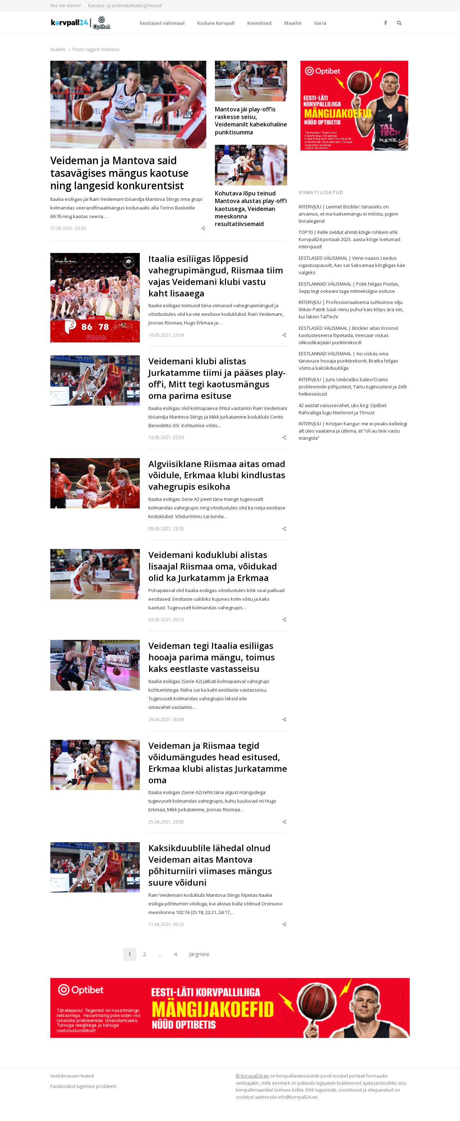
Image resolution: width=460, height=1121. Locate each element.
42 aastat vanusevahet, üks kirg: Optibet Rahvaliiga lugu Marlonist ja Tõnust (342, 409)
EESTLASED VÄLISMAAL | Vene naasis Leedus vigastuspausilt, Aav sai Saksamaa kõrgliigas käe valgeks (352, 265)
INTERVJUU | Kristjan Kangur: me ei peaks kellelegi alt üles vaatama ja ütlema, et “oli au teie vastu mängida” (353, 430)
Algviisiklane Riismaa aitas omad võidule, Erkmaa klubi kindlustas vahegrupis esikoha (216, 475)
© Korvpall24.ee (252, 1076)
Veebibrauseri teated (72, 1076)
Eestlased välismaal (162, 23)
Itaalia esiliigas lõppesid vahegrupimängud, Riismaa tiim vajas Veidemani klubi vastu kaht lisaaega (215, 276)
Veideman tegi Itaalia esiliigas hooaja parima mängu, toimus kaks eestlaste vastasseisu (211, 657)
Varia (320, 23)
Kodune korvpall (216, 23)
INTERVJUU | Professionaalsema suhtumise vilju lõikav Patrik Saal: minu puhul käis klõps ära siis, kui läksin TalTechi (351, 309)
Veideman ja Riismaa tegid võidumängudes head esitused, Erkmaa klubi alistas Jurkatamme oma (217, 763)
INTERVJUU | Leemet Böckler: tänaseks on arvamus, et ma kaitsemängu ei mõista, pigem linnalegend (348, 213)
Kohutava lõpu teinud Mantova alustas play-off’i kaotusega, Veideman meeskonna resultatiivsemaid (251, 209)
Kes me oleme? (65, 6)
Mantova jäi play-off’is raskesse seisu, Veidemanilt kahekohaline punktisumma (251, 121)
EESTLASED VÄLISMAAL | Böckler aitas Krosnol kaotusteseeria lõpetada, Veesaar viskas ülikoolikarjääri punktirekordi (348, 335)
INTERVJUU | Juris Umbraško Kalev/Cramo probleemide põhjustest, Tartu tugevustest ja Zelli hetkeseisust (353, 386)
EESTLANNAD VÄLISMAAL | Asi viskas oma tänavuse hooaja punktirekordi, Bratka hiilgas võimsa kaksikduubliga (348, 360)
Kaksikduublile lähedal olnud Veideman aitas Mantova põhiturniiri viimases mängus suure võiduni (210, 865)
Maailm (293, 23)
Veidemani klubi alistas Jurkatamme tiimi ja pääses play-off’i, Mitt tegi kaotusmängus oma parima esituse (217, 378)
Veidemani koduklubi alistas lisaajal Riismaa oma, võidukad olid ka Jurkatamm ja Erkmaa (212, 566)
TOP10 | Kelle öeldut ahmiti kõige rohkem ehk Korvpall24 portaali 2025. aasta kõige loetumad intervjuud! (349, 239)
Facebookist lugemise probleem (83, 1086)
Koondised (259, 23)
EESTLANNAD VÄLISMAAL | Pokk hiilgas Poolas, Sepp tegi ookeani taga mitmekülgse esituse (349, 287)
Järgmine (199, 954)
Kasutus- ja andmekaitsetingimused (125, 6)
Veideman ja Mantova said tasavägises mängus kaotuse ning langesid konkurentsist (119, 173)
